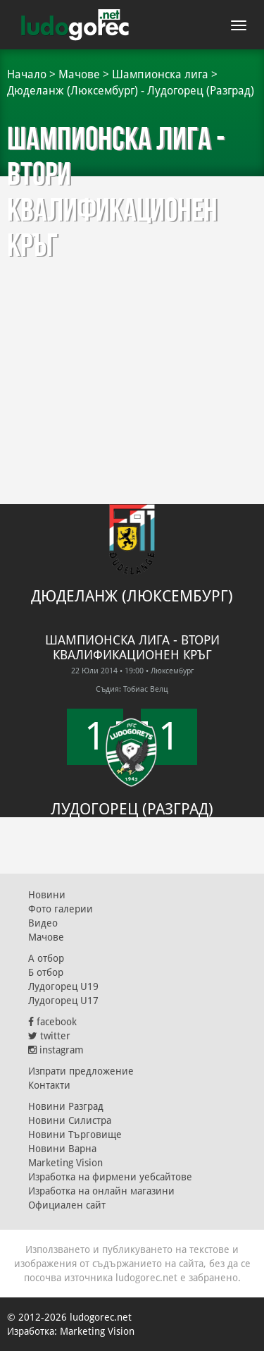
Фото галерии (60, 909)
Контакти (49, 1085)
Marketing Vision (65, 1162)
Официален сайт (67, 1205)
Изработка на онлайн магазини (101, 1191)
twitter (49, 1035)
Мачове (79, 74)
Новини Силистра (69, 1120)
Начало (26, 74)
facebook (52, 1021)
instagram (56, 1050)
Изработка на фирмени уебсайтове (110, 1176)
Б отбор (45, 972)
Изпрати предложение (81, 1071)
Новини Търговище (75, 1134)
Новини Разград (65, 1106)
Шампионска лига (160, 74)
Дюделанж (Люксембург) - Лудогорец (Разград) (130, 90)
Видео (43, 923)
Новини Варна (62, 1148)
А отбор (46, 958)
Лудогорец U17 (63, 1000)
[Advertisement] (132, 315)
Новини (46, 894)
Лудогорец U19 (63, 986)
